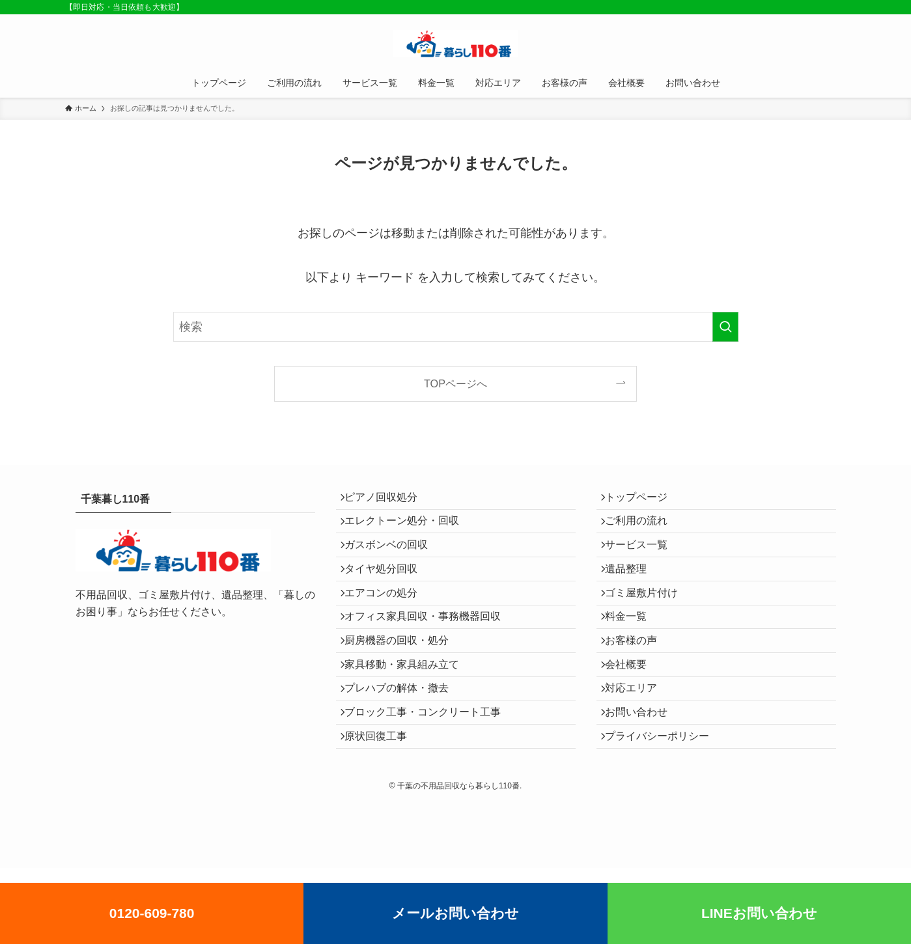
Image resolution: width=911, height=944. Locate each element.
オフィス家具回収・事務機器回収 (430, 654)
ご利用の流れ (643, 530)
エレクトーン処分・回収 (409, 530)
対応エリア (638, 747)
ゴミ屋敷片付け (648, 623)
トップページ (643, 500)
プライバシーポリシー (664, 808)
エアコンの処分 (388, 623)
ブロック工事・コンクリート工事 (430, 777)
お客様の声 (638, 685)
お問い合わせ (643, 777)
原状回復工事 (383, 808)
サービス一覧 (643, 562)
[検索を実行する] (725, 327)
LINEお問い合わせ (759, 913)
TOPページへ (455, 383)
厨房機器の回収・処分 (404, 685)
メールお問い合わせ (455, 913)
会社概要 (633, 716)
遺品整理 (633, 592)
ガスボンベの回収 (393, 562)
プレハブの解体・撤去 (404, 747)
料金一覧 (633, 654)
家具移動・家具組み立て (409, 716)
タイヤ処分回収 (388, 592)
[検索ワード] (455, 327)
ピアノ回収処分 (388, 500)
